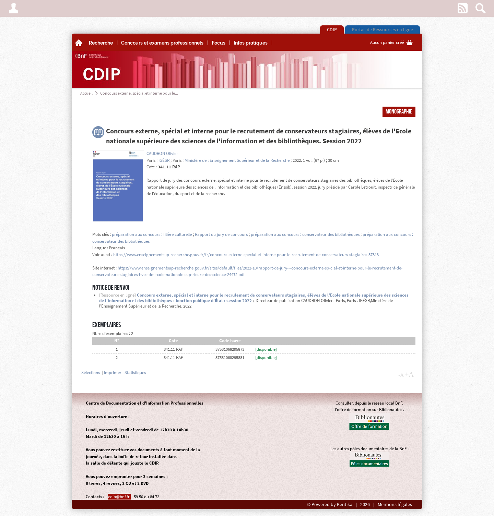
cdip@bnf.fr (119, 497)
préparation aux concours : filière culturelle (152, 234)
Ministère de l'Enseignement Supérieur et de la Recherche (237, 160)
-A (401, 375)
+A (409, 374)
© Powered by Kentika (329, 504)
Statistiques (135, 372)
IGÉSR (163, 160)
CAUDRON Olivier (162, 153)
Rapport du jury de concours (221, 234)
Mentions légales (395, 504)
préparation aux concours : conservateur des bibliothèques (305, 234)
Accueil (86, 93)
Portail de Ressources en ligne (382, 29)
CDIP (332, 29)
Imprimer (112, 372)
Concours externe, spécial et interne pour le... (139, 93)
